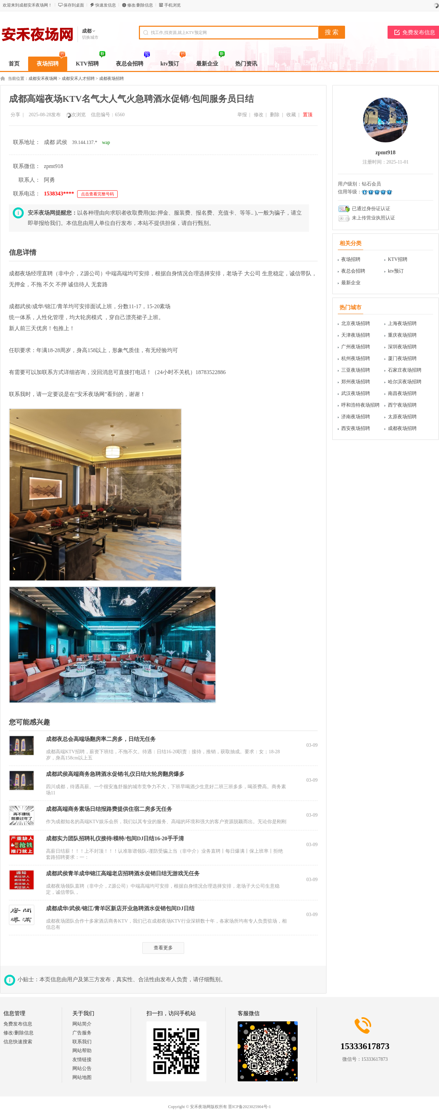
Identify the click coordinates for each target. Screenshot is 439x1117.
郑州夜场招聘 (355, 381)
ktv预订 (396, 271)
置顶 (307, 114)
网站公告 (82, 1068)
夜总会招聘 (353, 271)
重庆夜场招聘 (402, 335)
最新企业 (350, 282)
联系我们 (82, 1041)
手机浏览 (172, 5)
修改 (258, 114)
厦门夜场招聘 (402, 358)
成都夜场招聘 (111, 78)
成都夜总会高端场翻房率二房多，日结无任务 (101, 739)
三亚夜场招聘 (355, 370)
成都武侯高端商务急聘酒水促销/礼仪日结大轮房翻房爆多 (115, 774)
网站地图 (82, 1077)
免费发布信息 (17, 1023)
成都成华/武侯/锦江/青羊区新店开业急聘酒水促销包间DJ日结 (120, 908)
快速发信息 (105, 5)
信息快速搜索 (17, 1041)
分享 (15, 114)
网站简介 (82, 1023)
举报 (242, 114)
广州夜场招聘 (355, 346)
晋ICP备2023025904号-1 (249, 1106)
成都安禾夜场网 (42, 78)
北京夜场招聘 (355, 323)
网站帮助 (82, 1050)
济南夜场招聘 (355, 416)
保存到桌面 (73, 5)
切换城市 (90, 37)
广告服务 (82, 1032)
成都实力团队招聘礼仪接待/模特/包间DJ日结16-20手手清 (115, 838)
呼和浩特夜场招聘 (360, 405)
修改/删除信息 (140, 5)
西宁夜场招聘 (402, 405)
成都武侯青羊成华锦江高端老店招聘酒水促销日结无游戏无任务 (123, 873)
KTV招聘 (397, 259)
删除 (275, 114)
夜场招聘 (350, 259)
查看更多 (163, 947)
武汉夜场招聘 (355, 393)
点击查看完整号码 (97, 194)
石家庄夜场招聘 (405, 370)
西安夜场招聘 (355, 428)
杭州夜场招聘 (355, 358)
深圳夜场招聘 (402, 346)
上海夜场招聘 (402, 323)
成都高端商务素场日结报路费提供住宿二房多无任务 (109, 809)
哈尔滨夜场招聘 (405, 381)
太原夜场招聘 (402, 416)
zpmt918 (386, 152)
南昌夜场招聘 (402, 393)
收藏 (291, 114)
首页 (14, 64)
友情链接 (82, 1059)
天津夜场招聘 (355, 335)
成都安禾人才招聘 (78, 78)
